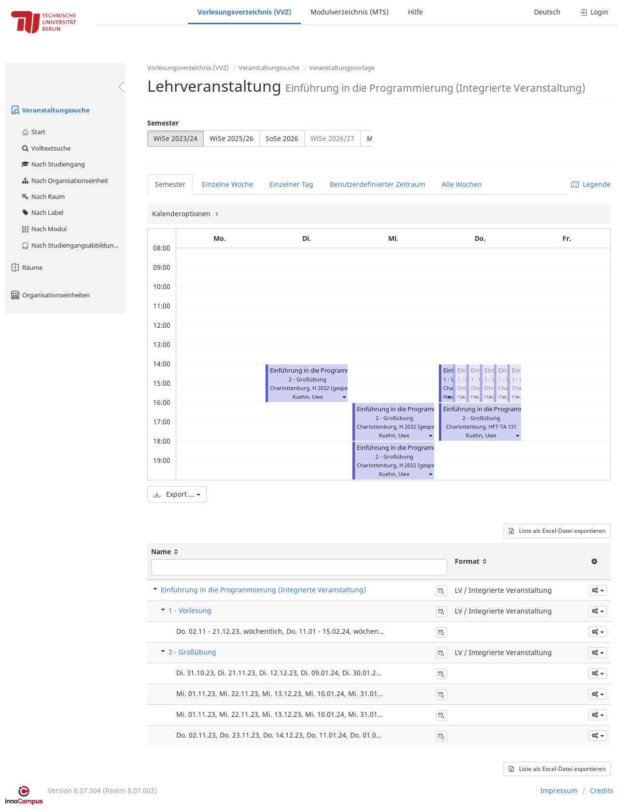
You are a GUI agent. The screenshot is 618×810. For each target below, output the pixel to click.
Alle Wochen (462, 184)
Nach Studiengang (53, 164)
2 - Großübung (192, 651)
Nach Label (42, 212)
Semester (163, 122)
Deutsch (547, 11)
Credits (601, 790)
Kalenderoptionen (182, 213)
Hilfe (415, 11)
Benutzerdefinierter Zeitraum (377, 184)
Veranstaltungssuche (50, 110)
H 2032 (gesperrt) (334, 387)
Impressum (558, 790)
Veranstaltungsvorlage (342, 67)
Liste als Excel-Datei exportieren (557, 531)
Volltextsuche (45, 148)
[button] (343, 396)
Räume (26, 267)
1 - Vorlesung (190, 610)
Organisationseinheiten (50, 295)
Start (33, 131)
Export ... (177, 494)
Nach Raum (43, 196)
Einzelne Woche (227, 184)
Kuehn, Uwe (308, 396)
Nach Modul (44, 228)
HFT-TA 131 (503, 426)
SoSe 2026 (282, 138)
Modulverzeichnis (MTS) (349, 11)
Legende (591, 184)
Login (594, 11)
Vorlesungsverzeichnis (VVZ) (244, 11)
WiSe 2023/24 (175, 138)
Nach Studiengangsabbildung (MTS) (73, 245)
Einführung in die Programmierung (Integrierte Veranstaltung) (263, 589)
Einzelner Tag (291, 184)
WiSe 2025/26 (231, 138)
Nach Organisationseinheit (64, 180)
